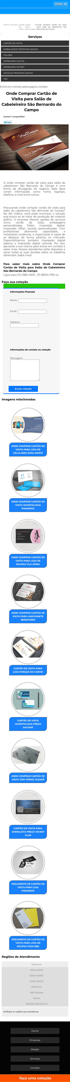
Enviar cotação (23, 388)
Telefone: (24, 324)
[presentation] (30, 338)
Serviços (35, 37)
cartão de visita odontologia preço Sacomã (28, 724)
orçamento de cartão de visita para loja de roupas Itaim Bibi (28, 943)
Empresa (35, 1040)
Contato (35, 1067)
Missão (35, 1049)
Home (35, 1030)
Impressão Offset (14, 67)
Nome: (28, 301)
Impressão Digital (14, 61)
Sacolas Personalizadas (18, 73)
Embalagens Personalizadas (21, 49)
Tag (5, 79)
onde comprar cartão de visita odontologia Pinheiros (28, 505)
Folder (8, 55)
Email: (28, 312)
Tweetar (7, 122)
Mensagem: (29, 369)
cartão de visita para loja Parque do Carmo (28, 670)
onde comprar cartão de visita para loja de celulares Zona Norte (28, 449)
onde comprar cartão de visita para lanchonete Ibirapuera (28, 616)
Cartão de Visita (13, 43)
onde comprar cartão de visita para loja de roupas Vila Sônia (28, 561)
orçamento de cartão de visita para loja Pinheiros (28, 887)
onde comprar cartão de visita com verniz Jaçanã (28, 778)
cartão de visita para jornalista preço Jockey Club (28, 832)
